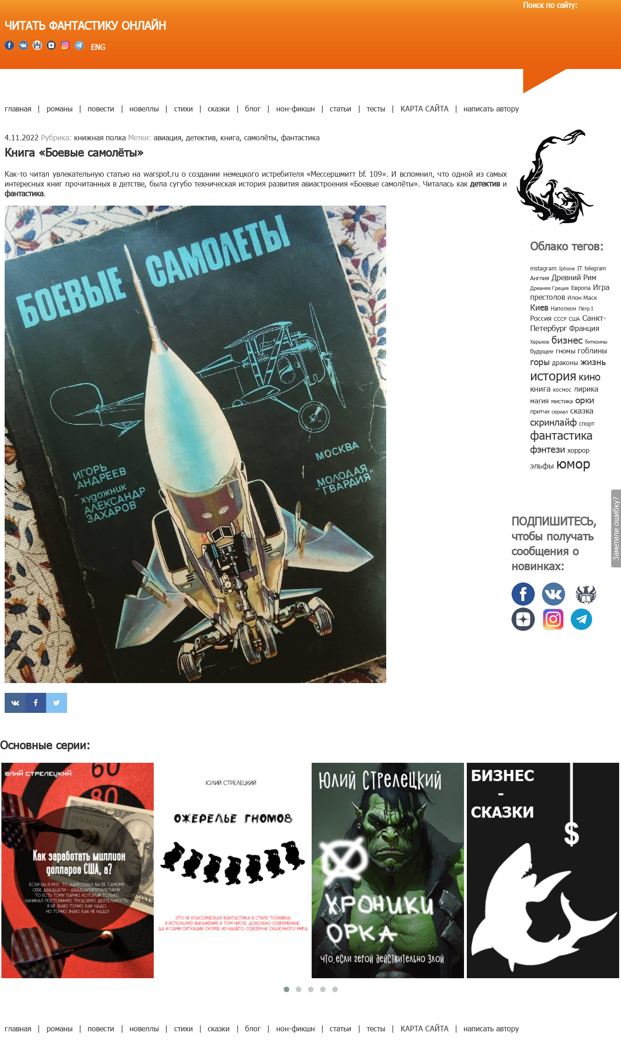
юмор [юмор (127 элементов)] (573, 463)
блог (253, 108)
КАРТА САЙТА (425, 108)
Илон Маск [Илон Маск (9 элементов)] (582, 297)
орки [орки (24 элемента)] (584, 399)
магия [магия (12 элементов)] (539, 400)
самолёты (260, 137)
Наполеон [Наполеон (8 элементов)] (563, 308)
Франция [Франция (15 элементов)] (584, 328)
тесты (376, 108)
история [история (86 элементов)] (553, 375)
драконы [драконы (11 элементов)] (565, 362)
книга (229, 137)
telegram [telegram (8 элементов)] (595, 268)
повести (101, 108)
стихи (183, 108)
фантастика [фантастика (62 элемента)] (561, 435)
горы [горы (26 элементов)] (540, 361)
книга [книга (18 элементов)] (540, 388)
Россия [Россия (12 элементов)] (541, 318)
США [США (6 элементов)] (574, 319)
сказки (219, 108)
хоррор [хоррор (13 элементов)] (578, 450)
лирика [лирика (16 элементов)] (586, 389)
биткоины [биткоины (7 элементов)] (596, 341)
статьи (340, 108)
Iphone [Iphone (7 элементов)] (567, 268)
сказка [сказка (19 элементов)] (582, 410)
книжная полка (100, 137)
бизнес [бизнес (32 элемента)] (567, 339)
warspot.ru (161, 174)
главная (18, 108)
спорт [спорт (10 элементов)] (586, 423)
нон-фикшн (295, 108)
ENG (97, 47)
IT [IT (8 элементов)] (579, 268)
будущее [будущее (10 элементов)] (541, 351)
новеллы (144, 108)
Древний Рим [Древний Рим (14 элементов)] (574, 277)
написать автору (491, 108)
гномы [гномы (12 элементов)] (565, 350)
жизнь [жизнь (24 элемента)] (593, 361)
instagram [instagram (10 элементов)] (543, 268)
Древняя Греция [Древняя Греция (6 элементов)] (549, 288)
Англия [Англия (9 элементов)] (539, 278)
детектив (201, 137)
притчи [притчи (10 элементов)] (539, 411)
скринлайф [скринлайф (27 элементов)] (553, 421)
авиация (167, 137)
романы (60, 108)
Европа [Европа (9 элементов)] (581, 287)
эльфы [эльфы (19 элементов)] (542, 465)
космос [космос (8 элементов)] (562, 389)
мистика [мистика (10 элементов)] (562, 401)
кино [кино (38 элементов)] (590, 376)
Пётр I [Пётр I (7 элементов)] (586, 308)
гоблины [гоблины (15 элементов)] (592, 350)
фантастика (300, 137)
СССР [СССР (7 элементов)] (560, 319)
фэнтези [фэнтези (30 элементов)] (547, 448)
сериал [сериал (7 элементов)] (560, 411)
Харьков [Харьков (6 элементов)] (539, 341)
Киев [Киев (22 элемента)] (539, 307)
